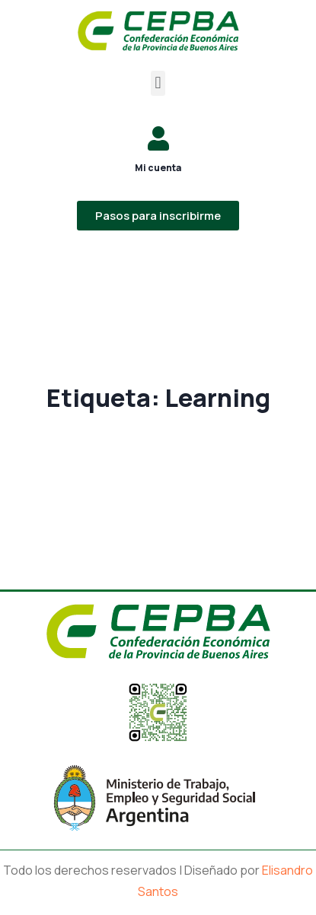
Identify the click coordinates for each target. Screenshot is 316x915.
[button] (158, 83)
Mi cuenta (158, 167)
